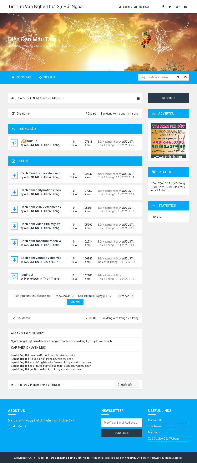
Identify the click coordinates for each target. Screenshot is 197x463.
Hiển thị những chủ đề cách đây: (44, 296)
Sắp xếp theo (95, 296)
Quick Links (21, 77)
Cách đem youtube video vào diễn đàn (47, 258)
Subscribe (122, 432)
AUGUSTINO (31, 144)
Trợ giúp (47, 77)
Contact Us (155, 420)
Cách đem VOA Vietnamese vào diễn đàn (49, 207)
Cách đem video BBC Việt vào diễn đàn (48, 224)
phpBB (134, 457)
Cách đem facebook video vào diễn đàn (49, 241)
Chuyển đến (127, 384)
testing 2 (27, 275)
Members (154, 432)
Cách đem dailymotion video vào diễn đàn (50, 190)
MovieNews (31, 278)
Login (124, 6)
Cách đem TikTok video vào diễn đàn (47, 173)
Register (141, 6)
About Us (30, 141)
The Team (154, 426)
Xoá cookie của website (163, 438)
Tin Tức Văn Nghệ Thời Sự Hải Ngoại (46, 6)
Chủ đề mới (21, 113)
